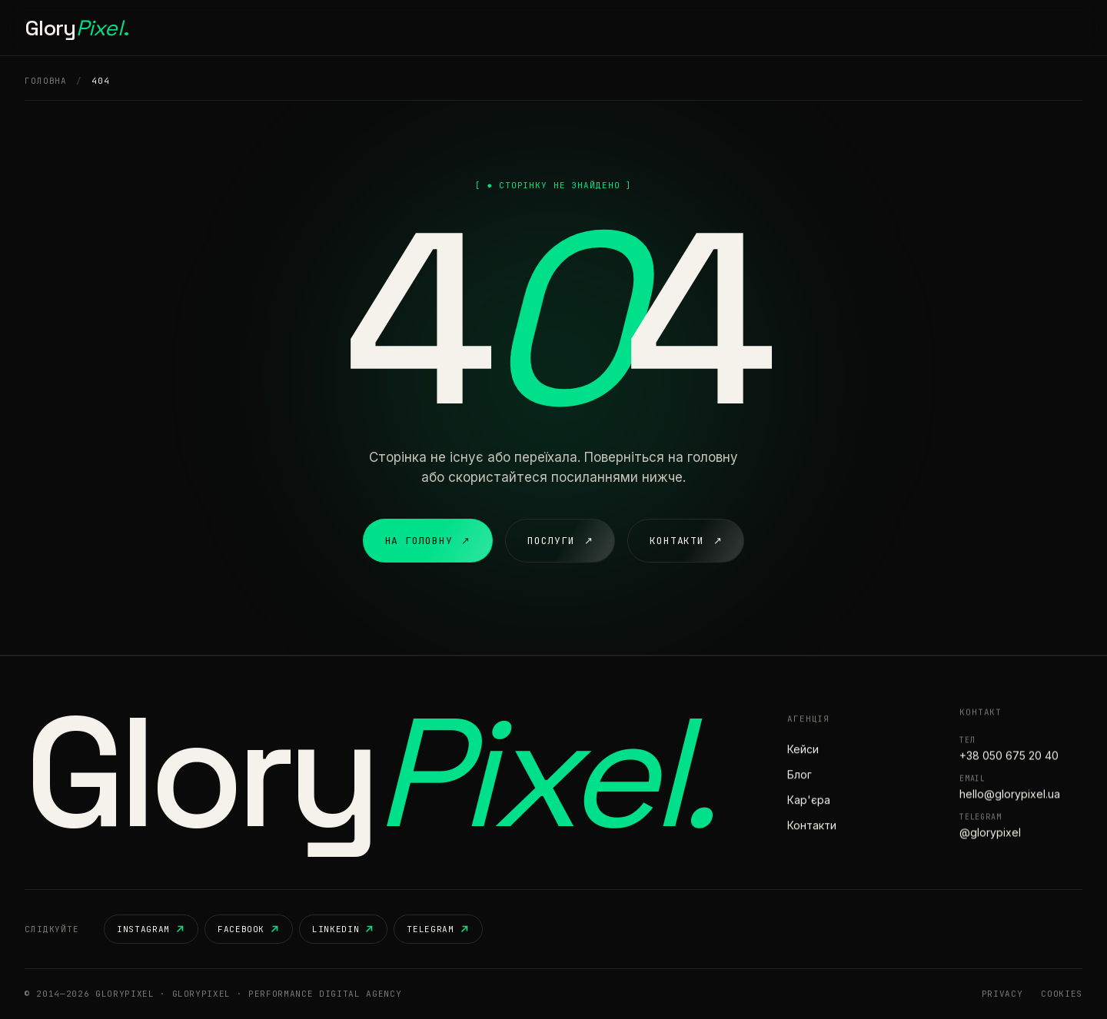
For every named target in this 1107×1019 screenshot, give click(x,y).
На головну (428, 541)
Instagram (151, 929)
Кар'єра (569, 28)
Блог (622, 28)
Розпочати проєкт (1015, 28)
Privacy (1002, 993)
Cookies (1061, 993)
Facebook (249, 929)
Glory (77, 27)
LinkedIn (343, 929)
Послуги (457, 28)
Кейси (513, 28)
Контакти (679, 28)
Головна (395, 28)
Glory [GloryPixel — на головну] (368, 773)
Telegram (438, 929)
